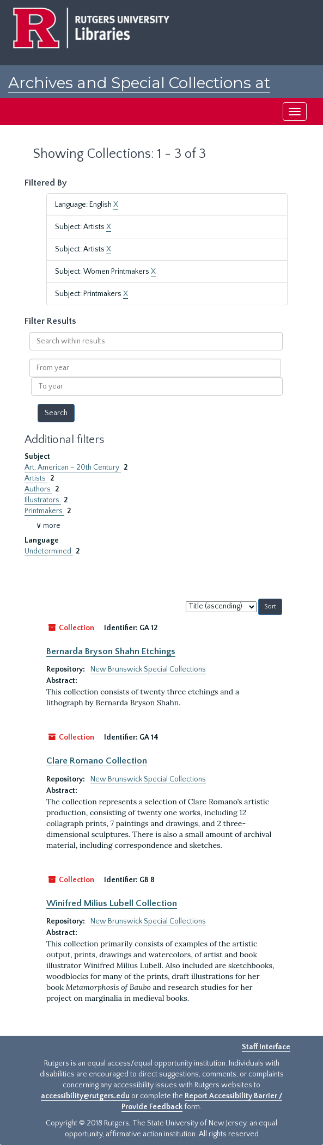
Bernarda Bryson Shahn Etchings (110, 651)
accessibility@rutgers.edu (85, 1096)
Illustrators (43, 500)
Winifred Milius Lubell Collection (111, 903)
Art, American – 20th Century (73, 467)
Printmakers (44, 511)
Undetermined (49, 551)
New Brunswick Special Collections (148, 669)
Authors (38, 489)
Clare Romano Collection (96, 761)
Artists (36, 478)
